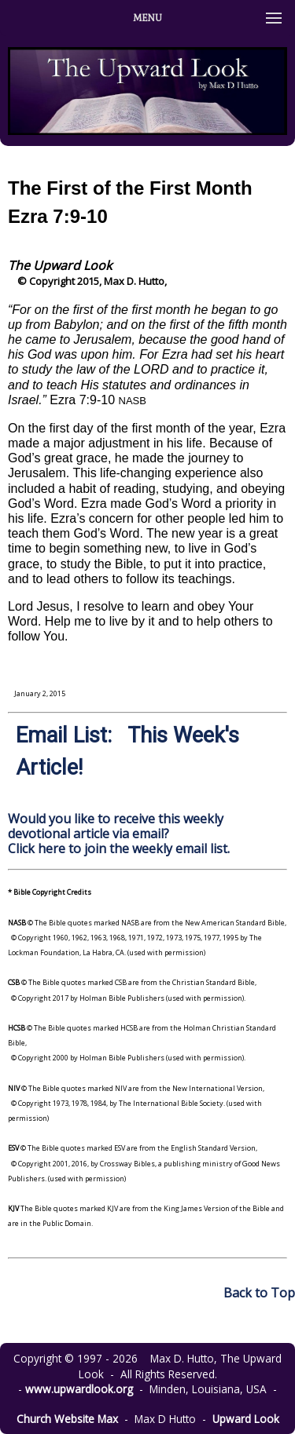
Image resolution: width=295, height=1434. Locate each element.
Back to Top (259, 1292)
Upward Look (245, 1418)
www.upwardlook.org (79, 1388)
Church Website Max (67, 1418)
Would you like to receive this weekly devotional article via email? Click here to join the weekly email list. (119, 833)
